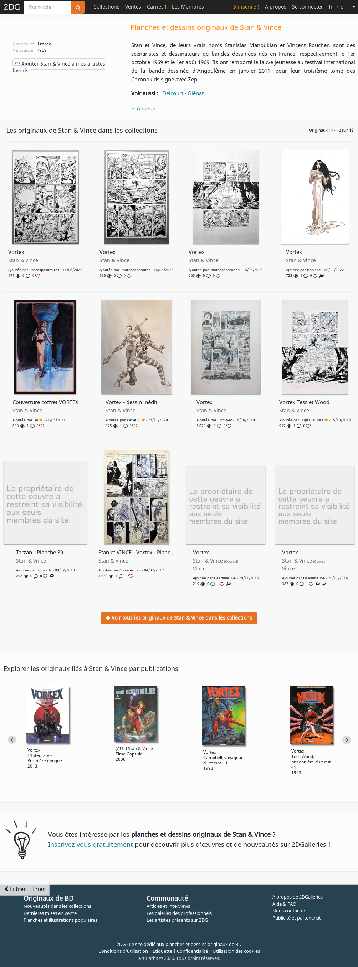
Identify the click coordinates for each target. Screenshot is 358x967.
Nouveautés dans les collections (57, 906)
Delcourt (172, 93)
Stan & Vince (23, 260)
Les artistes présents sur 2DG (177, 920)
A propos (275, 6)
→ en (338, 6)
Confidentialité (192, 951)
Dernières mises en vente (50, 913)
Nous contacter (288, 910)
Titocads (44, 570)
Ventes (133, 6)
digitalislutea (311, 419)
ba (36, 419)
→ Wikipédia (143, 108)
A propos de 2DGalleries (297, 897)
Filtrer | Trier (24, 889)
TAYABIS (133, 419)
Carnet (156, 6)
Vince (199, 568)
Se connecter (307, 6)
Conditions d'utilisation (123, 951)
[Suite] (353, 6)
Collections (106, 6)
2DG (12, 7)
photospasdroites (44, 269)
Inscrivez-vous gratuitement (90, 844)
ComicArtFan (130, 570)
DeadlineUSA (225, 577)
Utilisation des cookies (236, 951)
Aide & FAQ (284, 904)
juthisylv (225, 419)
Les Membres (188, 6)
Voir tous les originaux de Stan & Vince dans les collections (179, 617)
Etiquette (162, 951)
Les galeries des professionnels (179, 913)
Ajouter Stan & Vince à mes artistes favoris (58, 67)
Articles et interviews (168, 906)
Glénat (196, 93)
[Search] (47, 7)
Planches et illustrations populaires (60, 920)
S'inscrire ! (246, 6)
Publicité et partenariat (296, 918)
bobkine (314, 269)
